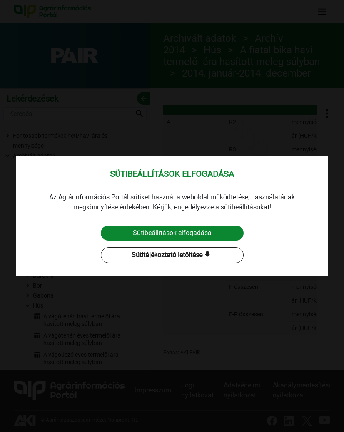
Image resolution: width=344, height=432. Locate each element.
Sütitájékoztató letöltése (172, 255)
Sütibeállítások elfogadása (172, 233)
